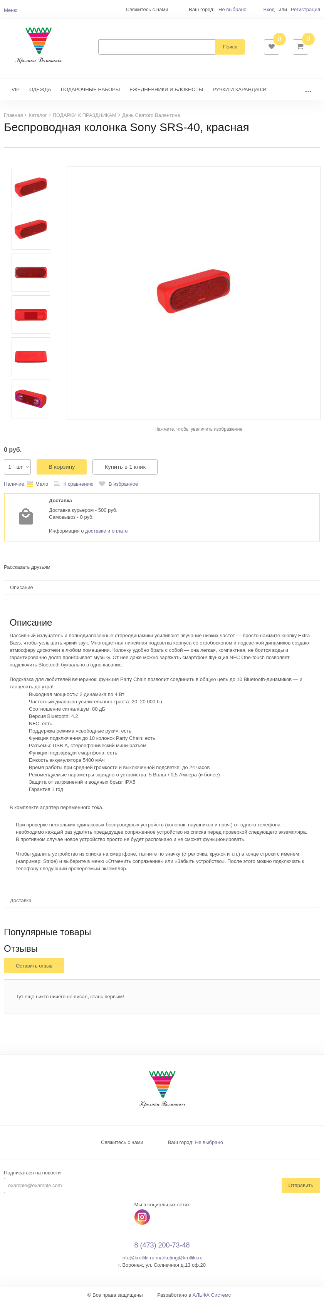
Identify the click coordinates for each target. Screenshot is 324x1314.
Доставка (21, 912)
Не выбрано (232, 9)
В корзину (62, 478)
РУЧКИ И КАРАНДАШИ (240, 101)
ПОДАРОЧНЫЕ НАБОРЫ (90, 101)
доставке (95, 542)
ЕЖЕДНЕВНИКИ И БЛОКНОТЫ (166, 101)
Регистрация (305, 9)
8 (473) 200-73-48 (162, 1257)
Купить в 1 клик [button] (125, 478)
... (308, 101)
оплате (120, 542)
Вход (268, 9)
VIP (16, 101)
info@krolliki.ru (137, 1269)
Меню (10, 10)
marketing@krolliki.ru (179, 1269)
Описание (21, 599)
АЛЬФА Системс (212, 1306)
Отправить (301, 1197)
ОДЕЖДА (40, 101)
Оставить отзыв (34, 977)
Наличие (14, 495)
